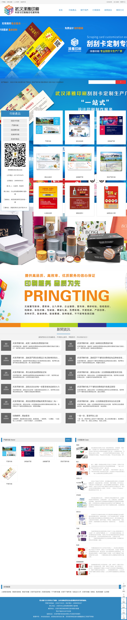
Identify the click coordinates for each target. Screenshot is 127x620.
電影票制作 (44, 82)
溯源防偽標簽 (16, 592)
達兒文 (78, 512)
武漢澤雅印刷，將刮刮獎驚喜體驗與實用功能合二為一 (35, 401)
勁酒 (77, 545)
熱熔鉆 (93, 592)
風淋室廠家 (99, 592)
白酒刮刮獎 (48, 213)
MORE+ (68, 440)
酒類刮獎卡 (79, 213)
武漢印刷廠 (86, 592)
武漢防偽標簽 (46, 592)
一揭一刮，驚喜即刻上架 (87, 416)
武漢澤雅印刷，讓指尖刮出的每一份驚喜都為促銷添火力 (36, 387)
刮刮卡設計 (52, 82)
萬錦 (77, 445)
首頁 (61, 10)
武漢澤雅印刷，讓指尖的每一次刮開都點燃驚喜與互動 (99, 372)
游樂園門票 (79, 177)
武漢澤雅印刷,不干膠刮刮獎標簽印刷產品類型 (96, 387)
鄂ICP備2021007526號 (63, 611)
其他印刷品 (15, 139)
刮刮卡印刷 (13, 82)
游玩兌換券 (79, 141)
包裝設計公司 (76, 592)
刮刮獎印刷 (21, 82)
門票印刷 (15, 125)
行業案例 (96, 10)
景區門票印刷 (36, 82)
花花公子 (79, 478)
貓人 (77, 461)
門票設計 (28, 82)
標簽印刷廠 (25, 592)
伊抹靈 (78, 495)
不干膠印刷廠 (55, 592)
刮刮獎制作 (60, 82)
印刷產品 (72, 10)
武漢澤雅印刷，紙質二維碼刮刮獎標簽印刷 (30, 343)
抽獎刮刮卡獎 (111, 213)
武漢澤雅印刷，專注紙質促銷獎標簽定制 (29, 372)
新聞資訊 (108, 10)
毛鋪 (77, 528)
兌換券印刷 (15, 134)
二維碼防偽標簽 (6, 592)
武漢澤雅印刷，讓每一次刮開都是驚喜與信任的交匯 (98, 401)
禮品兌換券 (48, 177)
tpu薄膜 (106, 592)
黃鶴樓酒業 (80, 562)
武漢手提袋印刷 (35, 592)
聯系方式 (120, 10)
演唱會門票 (111, 141)
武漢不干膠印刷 (66, 592)
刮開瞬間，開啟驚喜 (21, 416)
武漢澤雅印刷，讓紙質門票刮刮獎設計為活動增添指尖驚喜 (37, 358)
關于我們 (84, 10)
